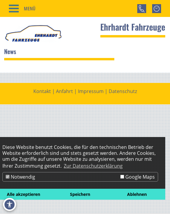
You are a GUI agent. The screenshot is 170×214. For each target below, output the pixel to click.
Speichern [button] (80, 194)
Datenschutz (123, 89)
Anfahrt (64, 89)
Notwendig (20, 177)
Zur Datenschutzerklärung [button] (93, 166)
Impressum (91, 89)
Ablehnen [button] (137, 194)
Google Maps (137, 177)
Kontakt (42, 89)
